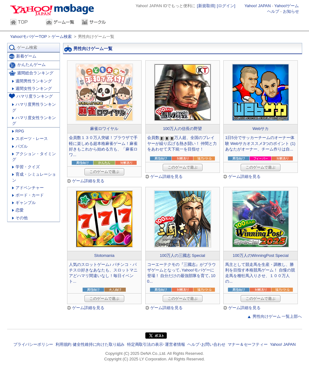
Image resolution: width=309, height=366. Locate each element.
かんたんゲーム (27, 65)
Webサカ (260, 128)
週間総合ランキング (31, 73)
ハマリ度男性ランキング (34, 107)
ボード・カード (28, 195)
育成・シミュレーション (34, 177)
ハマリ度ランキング (31, 96)
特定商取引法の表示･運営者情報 (156, 344)
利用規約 (63, 344)
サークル (96, 22)
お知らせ (291, 11)
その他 (20, 217)
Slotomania (104, 255)
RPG (18, 131)
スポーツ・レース (30, 138)
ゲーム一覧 (60, 22)
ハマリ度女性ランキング (34, 120)
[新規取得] (206, 5)
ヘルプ (273, 11)
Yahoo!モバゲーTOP (29, 36)
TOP (25, 22)
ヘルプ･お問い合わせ (206, 344)
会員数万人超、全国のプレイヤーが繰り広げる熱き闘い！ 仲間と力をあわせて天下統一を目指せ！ (182, 143)
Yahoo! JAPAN (257, 5)
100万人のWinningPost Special (261, 255)
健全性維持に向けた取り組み (99, 344)
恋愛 (18, 210)
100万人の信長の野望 (182, 128)
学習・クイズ (26, 166)
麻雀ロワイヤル (104, 128)
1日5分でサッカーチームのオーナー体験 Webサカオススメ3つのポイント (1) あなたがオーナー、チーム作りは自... (260, 143)
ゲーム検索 (62, 36)
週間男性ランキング (32, 81)
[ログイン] (226, 5)
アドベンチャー (28, 187)
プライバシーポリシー (33, 344)
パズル (20, 146)
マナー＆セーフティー (247, 344)
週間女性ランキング (32, 88)
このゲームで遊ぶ (104, 171)
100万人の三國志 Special (182, 255)
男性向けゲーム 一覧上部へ (277, 316)
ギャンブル (24, 202)
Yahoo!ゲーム (286, 5)
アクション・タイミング (34, 156)
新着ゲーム (22, 56)
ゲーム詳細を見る (88, 180)
